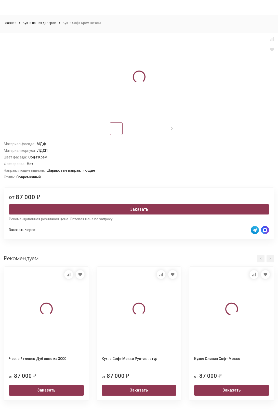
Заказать (139, 209)
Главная (10, 23)
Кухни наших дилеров (39, 23)
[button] (172, 128)
